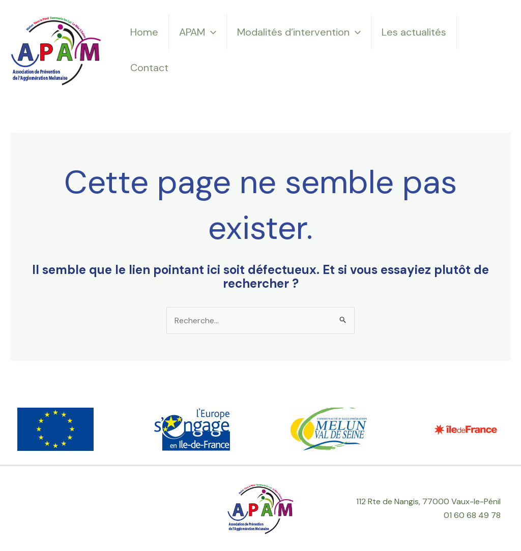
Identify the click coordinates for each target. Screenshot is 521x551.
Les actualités (414, 32)
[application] (210, 32)
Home (144, 32)
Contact (149, 67)
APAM (197, 32)
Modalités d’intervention (299, 32)
